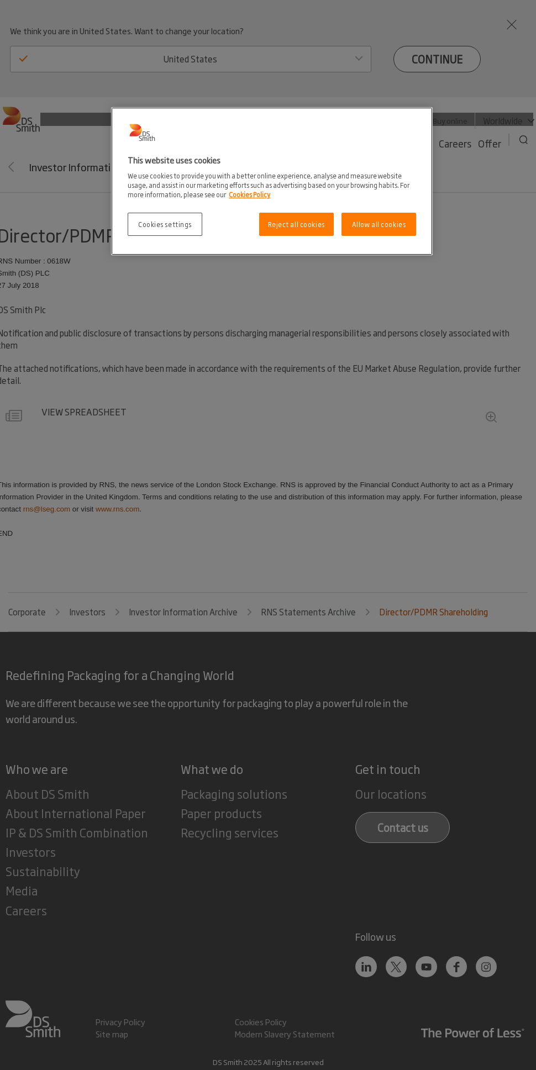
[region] (272, 181)
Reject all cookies (296, 224)
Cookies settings (165, 224)
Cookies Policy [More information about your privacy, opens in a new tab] (249, 194)
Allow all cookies (379, 224)
